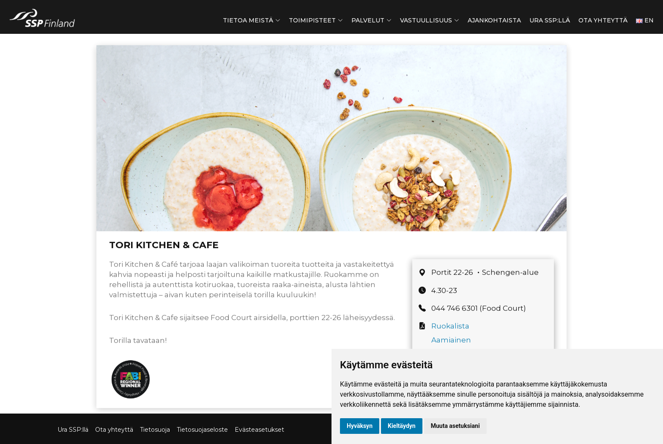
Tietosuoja (155, 429)
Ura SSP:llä (549, 20)
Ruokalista (450, 332)
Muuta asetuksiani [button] (455, 425)
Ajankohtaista (494, 20)
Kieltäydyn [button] (402, 425)
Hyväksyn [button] (360, 425)
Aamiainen (451, 345)
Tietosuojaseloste (202, 429)
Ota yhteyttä (602, 20)
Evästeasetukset (259, 429)
